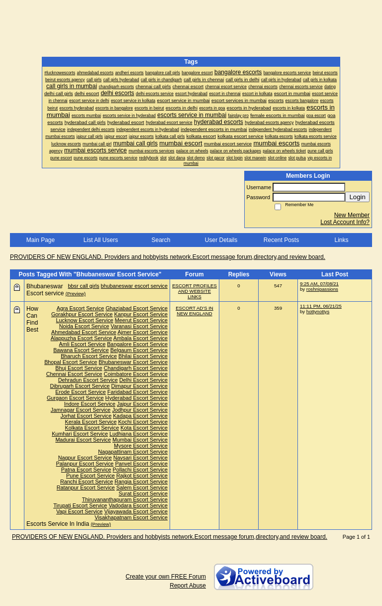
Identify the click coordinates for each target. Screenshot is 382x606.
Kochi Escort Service (143, 422)
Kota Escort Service (144, 428)
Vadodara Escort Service (138, 505)
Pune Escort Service (90, 476)
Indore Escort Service (89, 404)
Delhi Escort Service (143, 380)
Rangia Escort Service (141, 482)
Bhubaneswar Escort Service (133, 362)
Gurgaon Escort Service (75, 398)
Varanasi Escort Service (139, 326)
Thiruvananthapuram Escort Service (125, 499)
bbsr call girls (83, 286)
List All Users (101, 240)
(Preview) (76, 293)
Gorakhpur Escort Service (82, 314)
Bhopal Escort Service (70, 362)
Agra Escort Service (80, 308)
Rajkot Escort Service (142, 476)
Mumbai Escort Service (140, 440)
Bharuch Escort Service (89, 356)
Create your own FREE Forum (166, 576)
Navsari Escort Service (140, 458)
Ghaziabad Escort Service (136, 308)
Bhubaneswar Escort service (45, 290)
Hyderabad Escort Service (136, 398)
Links (341, 240)
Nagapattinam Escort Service (133, 452)
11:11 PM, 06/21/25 (321, 306)
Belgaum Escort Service (139, 350)
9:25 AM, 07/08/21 (319, 283)
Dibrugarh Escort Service (80, 386)
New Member (352, 215)
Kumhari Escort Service (80, 434)
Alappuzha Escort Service (81, 338)
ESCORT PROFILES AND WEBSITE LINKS (194, 291)
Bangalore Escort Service (137, 344)
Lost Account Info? (345, 222)
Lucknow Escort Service (84, 320)
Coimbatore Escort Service (136, 374)
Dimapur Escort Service (139, 386)
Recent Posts (281, 240)
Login (357, 197)
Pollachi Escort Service (140, 470)
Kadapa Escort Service (140, 416)
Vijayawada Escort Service (136, 511)
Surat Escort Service (143, 493)
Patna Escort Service (86, 470)
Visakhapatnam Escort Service (131, 517)
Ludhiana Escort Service (138, 434)
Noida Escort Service (84, 326)
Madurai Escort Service (83, 440)
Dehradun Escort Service (88, 380)
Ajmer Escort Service (142, 332)
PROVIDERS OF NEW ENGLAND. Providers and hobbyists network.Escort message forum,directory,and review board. (167, 256)
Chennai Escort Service (74, 374)
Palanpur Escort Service (85, 464)
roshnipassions (322, 289)
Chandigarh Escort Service (136, 368)
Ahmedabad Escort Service (83, 332)
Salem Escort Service (142, 487)
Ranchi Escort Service (86, 482)
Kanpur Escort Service (141, 314)
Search (160, 240)
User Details (221, 240)
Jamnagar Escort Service (81, 410)
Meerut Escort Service (141, 320)
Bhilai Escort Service (143, 356)
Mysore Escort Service (141, 446)
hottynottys (317, 311)
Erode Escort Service (80, 392)
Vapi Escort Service (79, 511)
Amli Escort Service (82, 344)
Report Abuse (188, 585)
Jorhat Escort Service (86, 416)
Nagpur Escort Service (85, 458)
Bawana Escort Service (81, 350)
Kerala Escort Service (91, 422)
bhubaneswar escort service (134, 286)
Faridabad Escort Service (137, 392)
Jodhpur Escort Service (140, 410)
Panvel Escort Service (141, 464)
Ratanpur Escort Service (86, 487)
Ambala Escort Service (140, 338)
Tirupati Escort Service (80, 505)
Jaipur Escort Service (142, 404)
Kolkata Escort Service (92, 428)
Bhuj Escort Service (78, 368)
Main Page (40, 240)
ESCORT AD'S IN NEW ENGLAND (194, 310)
